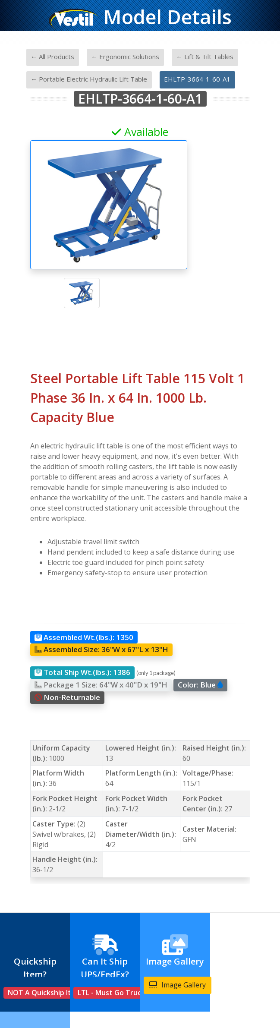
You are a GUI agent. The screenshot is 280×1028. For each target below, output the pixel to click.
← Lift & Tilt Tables (204, 56)
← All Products (52, 56)
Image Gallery (177, 985)
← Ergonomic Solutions (125, 56)
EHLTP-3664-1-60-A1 (197, 79)
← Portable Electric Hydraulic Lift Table (89, 79)
